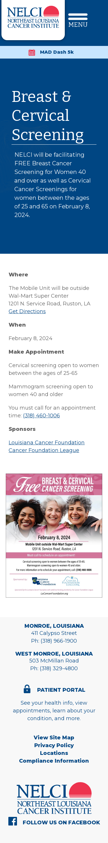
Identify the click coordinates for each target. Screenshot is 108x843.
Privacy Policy (54, 745)
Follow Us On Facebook (61, 822)
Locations (54, 753)
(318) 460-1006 (41, 415)
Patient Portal (61, 690)
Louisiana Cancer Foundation (47, 442)
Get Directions (27, 311)
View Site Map (54, 738)
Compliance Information (54, 761)
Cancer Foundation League (44, 450)
